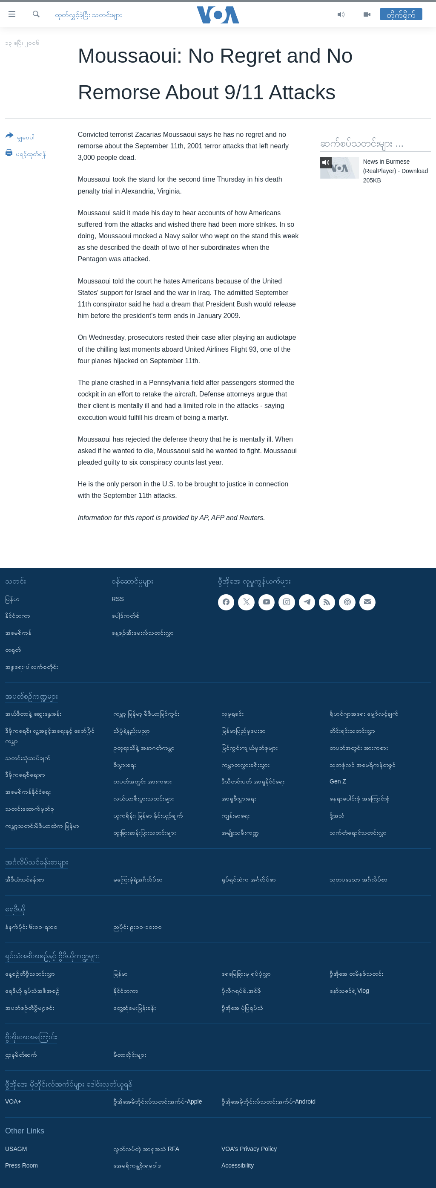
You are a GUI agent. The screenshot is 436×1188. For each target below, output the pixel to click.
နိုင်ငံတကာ (17, 615)
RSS (118, 598)
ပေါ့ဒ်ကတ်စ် (126, 615)
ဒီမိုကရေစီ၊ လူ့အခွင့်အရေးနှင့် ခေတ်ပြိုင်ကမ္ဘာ (50, 735)
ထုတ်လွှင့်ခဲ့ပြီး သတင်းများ (88, 14)
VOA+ (13, 1101)
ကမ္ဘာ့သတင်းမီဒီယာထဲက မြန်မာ (42, 825)
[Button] (20, 138)
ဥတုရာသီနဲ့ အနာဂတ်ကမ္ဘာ (144, 747)
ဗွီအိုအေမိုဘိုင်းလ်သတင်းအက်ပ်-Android (268, 1101)
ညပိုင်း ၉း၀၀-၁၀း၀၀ (137, 926)
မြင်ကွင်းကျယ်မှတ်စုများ (249, 747)
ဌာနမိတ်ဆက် (21, 1054)
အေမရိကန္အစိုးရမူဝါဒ (137, 1165)
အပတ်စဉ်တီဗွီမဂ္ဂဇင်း (29, 1007)
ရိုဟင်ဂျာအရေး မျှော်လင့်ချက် (364, 713)
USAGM (16, 1148)
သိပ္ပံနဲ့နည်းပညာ (131, 730)
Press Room (21, 1165)
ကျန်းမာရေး (235, 815)
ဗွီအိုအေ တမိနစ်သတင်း (356, 973)
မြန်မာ (12, 598)
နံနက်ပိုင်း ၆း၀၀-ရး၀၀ (31, 926)
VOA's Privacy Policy (249, 1148)
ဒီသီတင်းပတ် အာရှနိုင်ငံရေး (252, 781)
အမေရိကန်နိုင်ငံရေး (28, 791)
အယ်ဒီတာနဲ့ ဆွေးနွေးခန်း (33, 713)
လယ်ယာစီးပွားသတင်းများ (143, 798)
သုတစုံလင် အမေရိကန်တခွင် (363, 764)
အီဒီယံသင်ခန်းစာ (24, 879)
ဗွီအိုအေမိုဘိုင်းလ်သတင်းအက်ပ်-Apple (157, 1101)
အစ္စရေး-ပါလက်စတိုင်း (31, 666)
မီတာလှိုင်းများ (129, 1054)
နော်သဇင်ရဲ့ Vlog (349, 990)
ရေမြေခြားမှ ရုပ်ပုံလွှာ (246, 973)
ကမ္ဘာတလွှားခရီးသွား (245, 764)
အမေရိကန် (18, 632)
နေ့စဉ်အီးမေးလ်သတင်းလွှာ (143, 632)
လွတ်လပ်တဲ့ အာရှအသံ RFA (146, 1148)
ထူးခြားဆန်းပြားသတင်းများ (144, 832)
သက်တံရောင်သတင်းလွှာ (358, 832)
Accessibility (237, 1165)
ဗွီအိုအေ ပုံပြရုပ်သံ (242, 1007)
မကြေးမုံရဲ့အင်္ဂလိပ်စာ (138, 879)
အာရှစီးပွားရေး (238, 798)
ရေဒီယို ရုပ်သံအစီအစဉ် (32, 990)
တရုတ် (13, 649)
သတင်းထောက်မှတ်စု (29, 808)
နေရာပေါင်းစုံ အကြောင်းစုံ (360, 798)
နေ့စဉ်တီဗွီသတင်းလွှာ (30, 973)
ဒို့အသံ (337, 815)
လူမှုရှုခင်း (232, 713)
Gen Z (338, 781)
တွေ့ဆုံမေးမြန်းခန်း (134, 1007)
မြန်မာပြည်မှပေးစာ (243, 730)
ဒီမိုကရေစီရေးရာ (25, 774)
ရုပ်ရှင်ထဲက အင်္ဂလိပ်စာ (248, 879)
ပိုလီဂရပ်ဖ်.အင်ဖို (241, 990)
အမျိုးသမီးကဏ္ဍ (240, 832)
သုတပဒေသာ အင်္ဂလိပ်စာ (358, 879)
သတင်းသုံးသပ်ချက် (28, 757)
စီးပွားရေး (124, 764)
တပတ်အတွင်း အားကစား (142, 781)
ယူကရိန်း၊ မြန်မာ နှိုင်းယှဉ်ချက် (148, 815)
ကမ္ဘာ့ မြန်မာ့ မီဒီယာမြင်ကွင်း (146, 713)
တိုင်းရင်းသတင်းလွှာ (352, 730)
